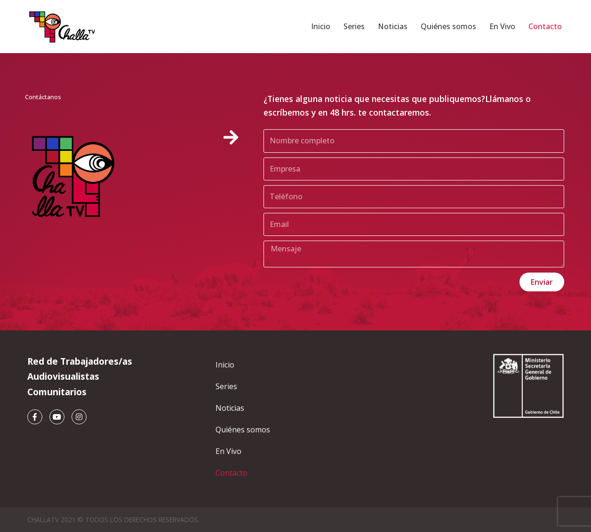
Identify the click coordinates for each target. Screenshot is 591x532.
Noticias (392, 26)
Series (354, 26)
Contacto (545, 26)
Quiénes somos (448, 26)
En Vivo (502, 26)
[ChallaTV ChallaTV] (62, 26)
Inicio (320, 26)
